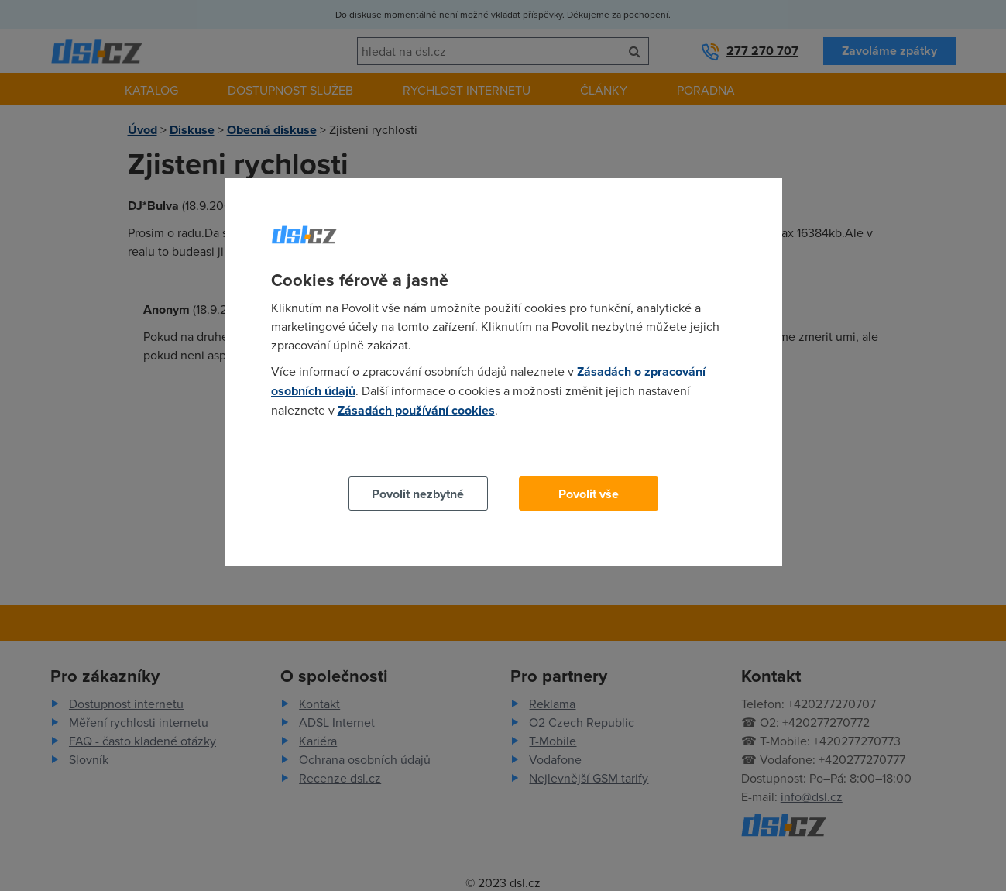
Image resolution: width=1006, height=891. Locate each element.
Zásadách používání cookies (416, 410)
